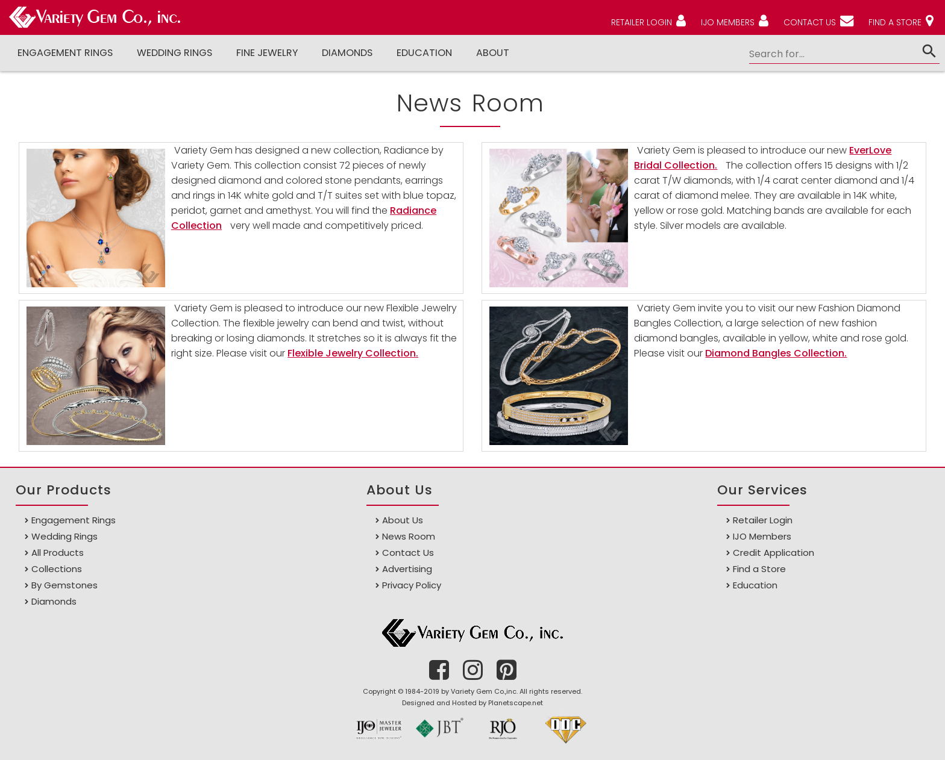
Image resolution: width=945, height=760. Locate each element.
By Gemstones (64, 585)
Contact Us (408, 552)
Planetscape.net (515, 703)
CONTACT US (809, 22)
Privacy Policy (411, 585)
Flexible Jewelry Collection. (352, 353)
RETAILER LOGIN (641, 22)
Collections (56, 568)
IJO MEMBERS (728, 22)
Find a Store (759, 568)
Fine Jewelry (267, 53)
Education (424, 53)
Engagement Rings (65, 53)
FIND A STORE (894, 22)
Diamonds (54, 601)
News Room (408, 536)
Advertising (407, 568)
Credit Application (773, 552)
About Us (402, 520)
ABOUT (492, 53)
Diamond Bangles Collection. (776, 353)
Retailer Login (763, 520)
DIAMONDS (347, 53)
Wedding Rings (174, 53)
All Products (57, 552)
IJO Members (762, 536)
